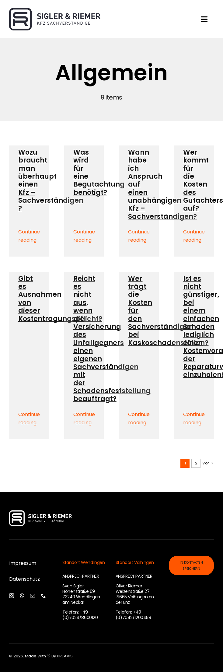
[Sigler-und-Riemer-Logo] (54, 11)
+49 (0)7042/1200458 (133, 615)
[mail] (32, 595)
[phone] (43, 595)
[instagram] (11, 595)
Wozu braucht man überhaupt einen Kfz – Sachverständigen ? (50, 180)
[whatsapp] (22, 595)
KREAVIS (65, 656)
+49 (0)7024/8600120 (80, 615)
